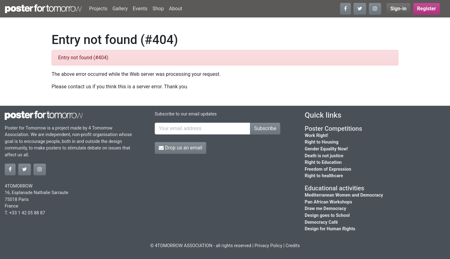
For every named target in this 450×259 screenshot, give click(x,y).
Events (140, 9)
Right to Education (323, 162)
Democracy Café (321, 222)
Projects (98, 9)
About (175, 9)
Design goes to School (327, 215)
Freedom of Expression (328, 169)
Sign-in (398, 9)
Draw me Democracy (325, 208)
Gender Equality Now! (326, 149)
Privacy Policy (268, 245)
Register (426, 9)
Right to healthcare (324, 175)
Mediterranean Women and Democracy (344, 195)
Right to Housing (321, 142)
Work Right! (316, 135)
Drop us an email (180, 148)
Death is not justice (324, 156)
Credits (293, 245)
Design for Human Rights (330, 229)
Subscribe (265, 128)
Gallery (120, 9)
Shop (158, 9)
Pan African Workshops (328, 202)
